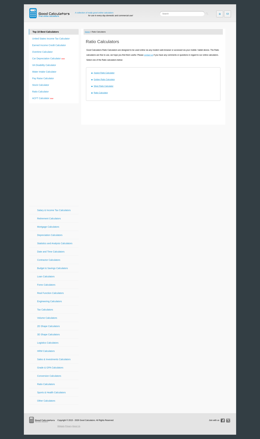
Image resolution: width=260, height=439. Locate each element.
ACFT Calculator (40, 98)
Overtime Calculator (42, 52)
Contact (227, 14)
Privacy (68, 426)
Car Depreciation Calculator (46, 58)
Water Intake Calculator (44, 71)
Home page (219, 14)
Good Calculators (87, 420)
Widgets (61, 426)
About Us (76, 426)
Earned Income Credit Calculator (49, 45)
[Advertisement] (153, 113)
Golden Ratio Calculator (104, 79)
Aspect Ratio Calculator (104, 73)
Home (87, 32)
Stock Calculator (40, 85)
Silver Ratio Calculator (103, 86)
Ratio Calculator (101, 93)
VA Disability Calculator (44, 65)
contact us (148, 55)
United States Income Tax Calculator (51, 38)
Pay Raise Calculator (43, 78)
